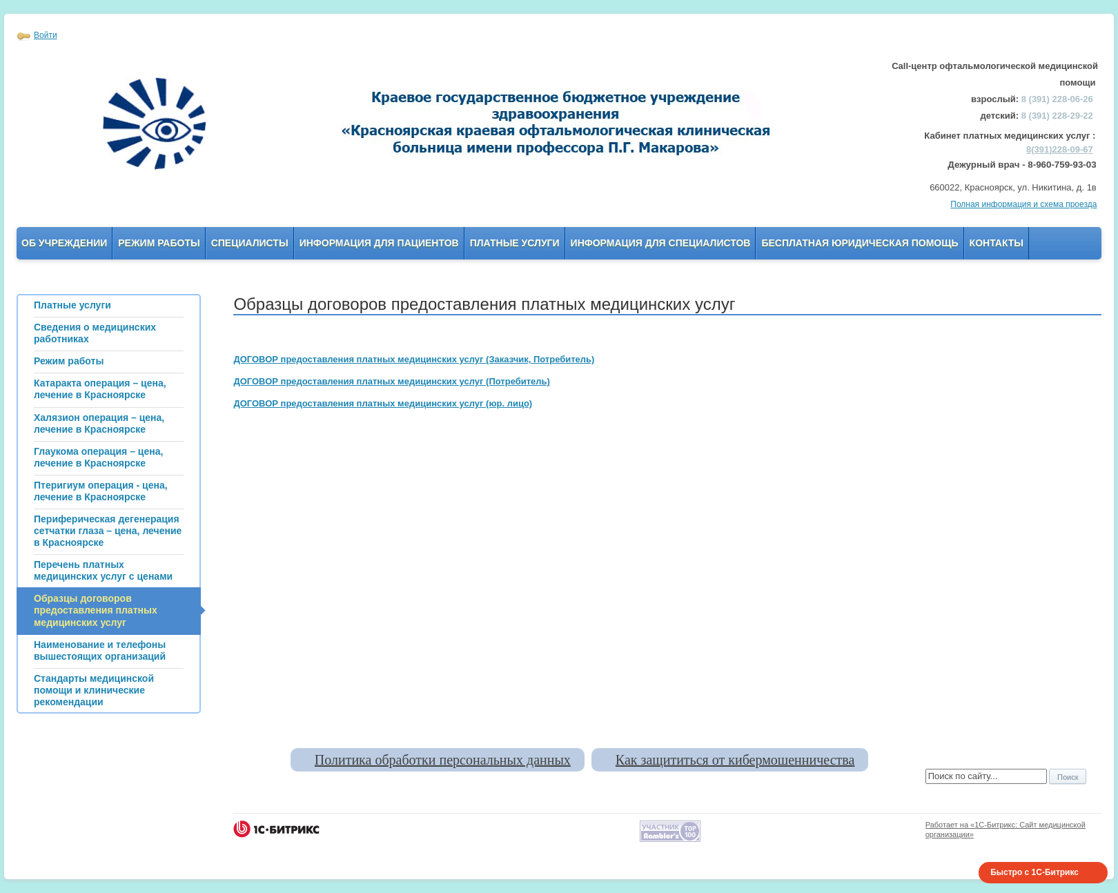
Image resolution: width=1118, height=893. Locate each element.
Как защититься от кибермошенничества (735, 759)
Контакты (996, 242)
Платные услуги (515, 242)
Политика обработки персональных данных (443, 759)
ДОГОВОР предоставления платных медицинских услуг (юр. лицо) (382, 403)
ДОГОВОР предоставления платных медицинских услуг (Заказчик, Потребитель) (413, 359)
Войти (45, 35)
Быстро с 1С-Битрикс (1034, 872)
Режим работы (158, 242)
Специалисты (249, 242)
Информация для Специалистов (661, 242)
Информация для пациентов (379, 242)
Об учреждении (64, 242)
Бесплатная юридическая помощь (859, 242)
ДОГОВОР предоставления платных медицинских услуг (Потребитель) (391, 381)
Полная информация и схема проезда (1023, 204)
